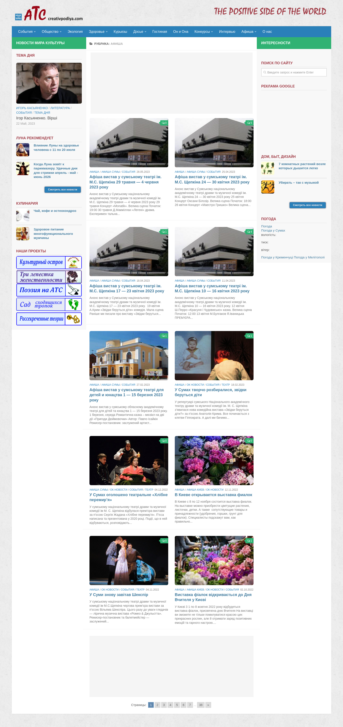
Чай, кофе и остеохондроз (55, 211)
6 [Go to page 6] (183, 705)
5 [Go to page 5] (177, 705)
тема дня (42, 112)
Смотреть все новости (62, 189)
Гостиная (159, 31)
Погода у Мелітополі (309, 257)
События (25, 31)
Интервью (227, 31)
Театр (226, 384)
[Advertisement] (172, 83)
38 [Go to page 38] (201, 705)
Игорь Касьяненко (32, 108)
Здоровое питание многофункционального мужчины (53, 233)
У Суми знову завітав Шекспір (118, 595)
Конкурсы (202, 31)
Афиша (248, 31)
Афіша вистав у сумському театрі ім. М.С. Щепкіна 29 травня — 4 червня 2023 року (125, 182)
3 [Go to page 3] (164, 705)
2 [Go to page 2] (157, 705)
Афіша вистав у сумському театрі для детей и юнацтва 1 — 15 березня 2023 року (126, 395)
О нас (267, 31)
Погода (266, 226)
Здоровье (96, 31)
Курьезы (120, 31)
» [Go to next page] (208, 705)
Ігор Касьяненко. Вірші (36, 118)
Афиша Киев (195, 489)
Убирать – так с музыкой (299, 182)
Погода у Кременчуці (277, 257)
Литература (60, 108)
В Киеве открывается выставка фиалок (213, 495)
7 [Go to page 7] (190, 705)
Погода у (273, 230)
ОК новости (195, 384)
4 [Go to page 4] (170, 705)
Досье (138, 31)
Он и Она (180, 31)
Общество (50, 31)
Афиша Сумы (110, 171)
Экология (75, 31)
